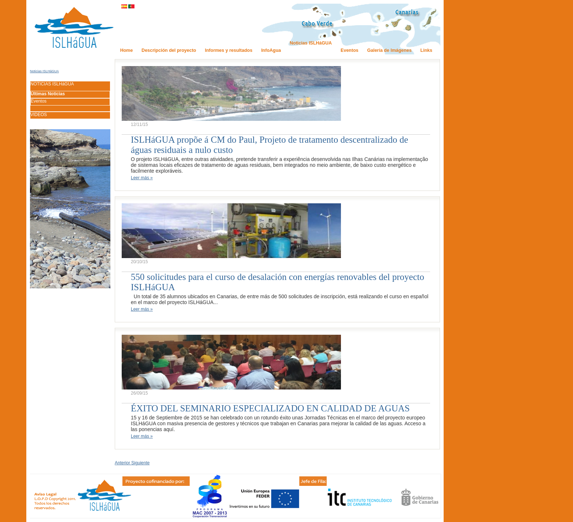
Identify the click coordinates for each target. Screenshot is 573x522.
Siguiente (140, 462)
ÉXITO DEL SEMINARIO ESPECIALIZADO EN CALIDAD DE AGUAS (270, 408)
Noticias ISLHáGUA (44, 71)
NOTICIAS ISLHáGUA (52, 84)
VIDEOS (38, 114)
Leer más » (142, 177)
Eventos (38, 101)
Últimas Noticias (48, 93)
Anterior (123, 462)
